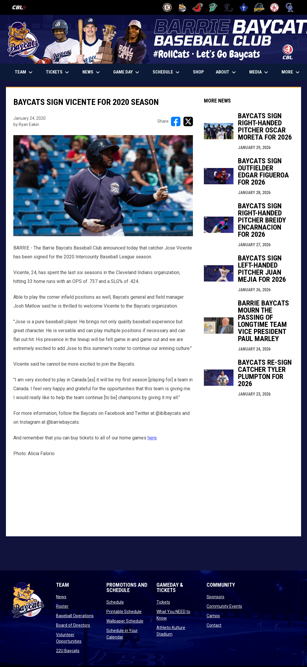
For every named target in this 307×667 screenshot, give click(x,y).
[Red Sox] (274, 7)
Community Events (224, 606)
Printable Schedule (124, 611)
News (61, 596)
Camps (213, 615)
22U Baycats (67, 650)
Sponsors (215, 596)
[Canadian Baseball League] (21, 7)
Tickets (163, 602)
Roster (62, 606)
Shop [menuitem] (200, 72)
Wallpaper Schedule (124, 621)
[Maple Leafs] (243, 7)
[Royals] (289, 7)
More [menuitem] (291, 72)
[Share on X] (188, 121)
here (152, 438)
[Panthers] (259, 7)
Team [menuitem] (24, 72)
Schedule (115, 602)
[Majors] (228, 7)
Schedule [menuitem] (167, 72)
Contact (214, 625)
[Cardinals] (197, 7)
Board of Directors (73, 625)
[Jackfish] (213, 7)
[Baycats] (182, 7)
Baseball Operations (75, 615)
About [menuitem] (226, 72)
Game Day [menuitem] (127, 72)
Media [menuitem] (259, 72)
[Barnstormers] (167, 7)
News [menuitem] (91, 72)
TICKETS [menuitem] (60, 72)
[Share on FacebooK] (175, 121)
